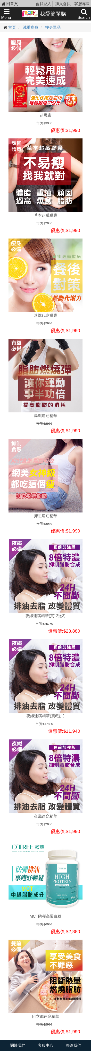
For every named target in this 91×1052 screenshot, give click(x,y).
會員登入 (43, 4)
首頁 (12, 27)
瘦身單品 (53, 27)
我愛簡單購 (44, 13)
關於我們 (17, 1045)
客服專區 (82, 4)
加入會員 (63, 4)
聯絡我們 (73, 1045)
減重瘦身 (30, 27)
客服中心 (45, 1045)
